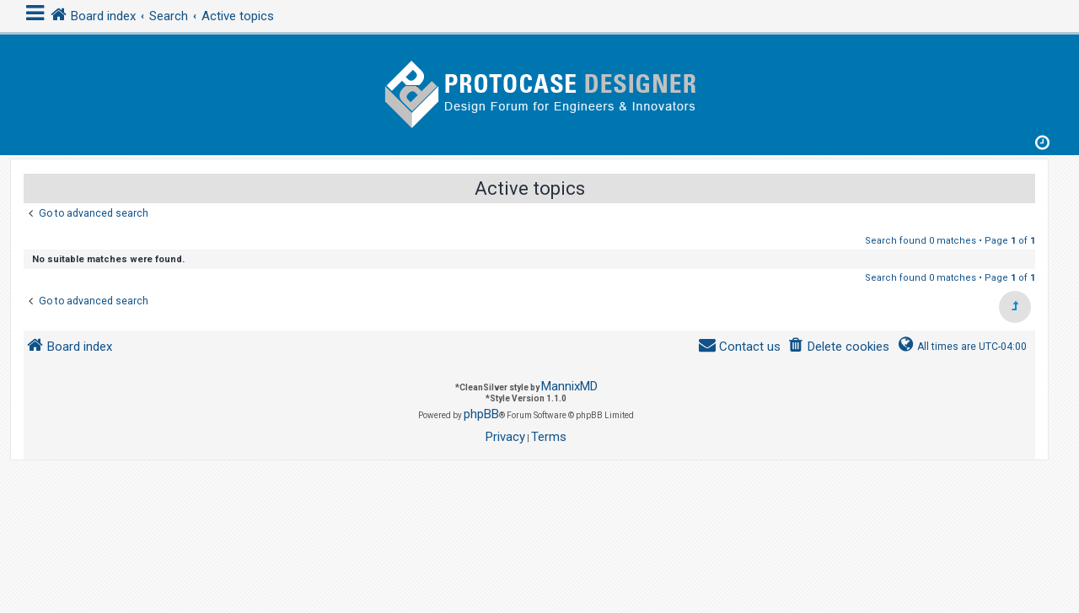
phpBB (481, 414)
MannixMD (569, 386)
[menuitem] (838, 347)
